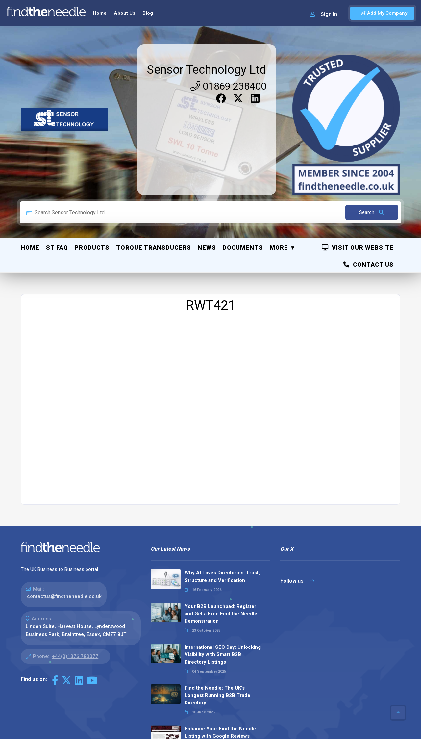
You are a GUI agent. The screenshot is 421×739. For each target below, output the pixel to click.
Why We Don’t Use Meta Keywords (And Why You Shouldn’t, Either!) (224, 649)
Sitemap (293, 709)
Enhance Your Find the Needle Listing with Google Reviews (220, 615)
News (207, 130)
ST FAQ (57, 130)
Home (30, 130)
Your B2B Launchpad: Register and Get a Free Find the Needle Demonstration (221, 497)
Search (371, 95)
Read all (166, 675)
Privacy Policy (324, 709)
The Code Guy (57, 718)
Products (92, 130)
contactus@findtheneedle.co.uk (64, 480)
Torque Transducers (153, 130)
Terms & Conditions (367, 709)
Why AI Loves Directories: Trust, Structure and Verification (222, 459)
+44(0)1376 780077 (75, 539)
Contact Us (368, 147)
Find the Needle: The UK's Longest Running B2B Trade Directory (217, 578)
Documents (243, 130)
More (279, 130)
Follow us (297, 464)
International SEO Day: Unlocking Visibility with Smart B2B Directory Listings (223, 537)
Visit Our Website (358, 130)
